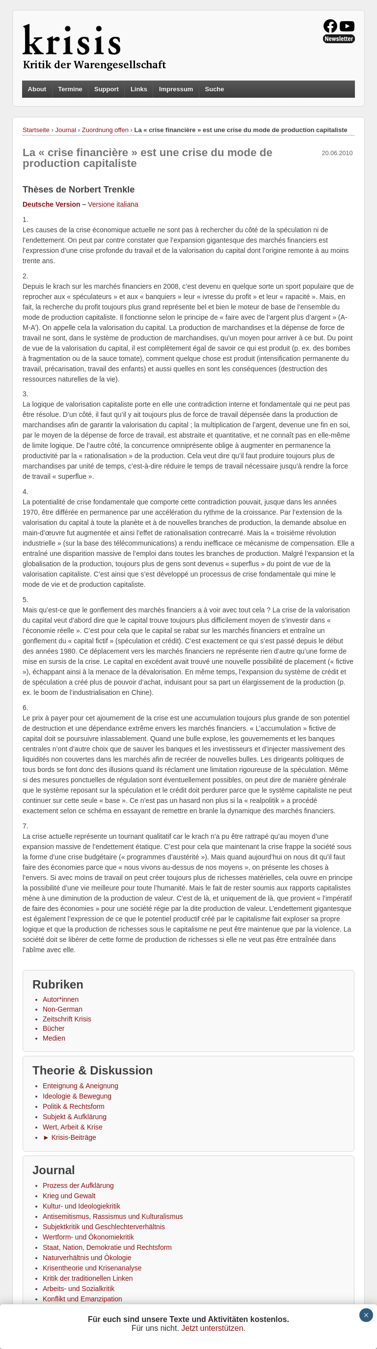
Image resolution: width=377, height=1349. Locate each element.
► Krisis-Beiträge (69, 1137)
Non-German (62, 1009)
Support (106, 89)
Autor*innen (61, 999)
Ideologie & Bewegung (77, 1096)
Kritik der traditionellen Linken (88, 1278)
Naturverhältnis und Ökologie (87, 1258)
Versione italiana (113, 204)
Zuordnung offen (105, 130)
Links (139, 89)
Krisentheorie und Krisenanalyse (92, 1268)
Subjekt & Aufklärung (75, 1117)
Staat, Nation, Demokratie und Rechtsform (107, 1247)
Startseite (36, 130)
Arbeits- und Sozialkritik (78, 1289)
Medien (54, 1038)
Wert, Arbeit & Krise (73, 1127)
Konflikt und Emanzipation (82, 1299)
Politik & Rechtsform (74, 1106)
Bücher (53, 1028)
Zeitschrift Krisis (67, 1019)
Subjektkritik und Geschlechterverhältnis (104, 1227)
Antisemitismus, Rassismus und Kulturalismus (113, 1216)
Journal (66, 130)
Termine (70, 89)
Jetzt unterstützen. (213, 1328)
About (37, 89)
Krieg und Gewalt (69, 1196)
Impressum (176, 89)
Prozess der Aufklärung (78, 1185)
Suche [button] (214, 89)
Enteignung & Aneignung (80, 1086)
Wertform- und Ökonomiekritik (88, 1237)
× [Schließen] (366, 1315)
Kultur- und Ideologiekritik (81, 1206)
